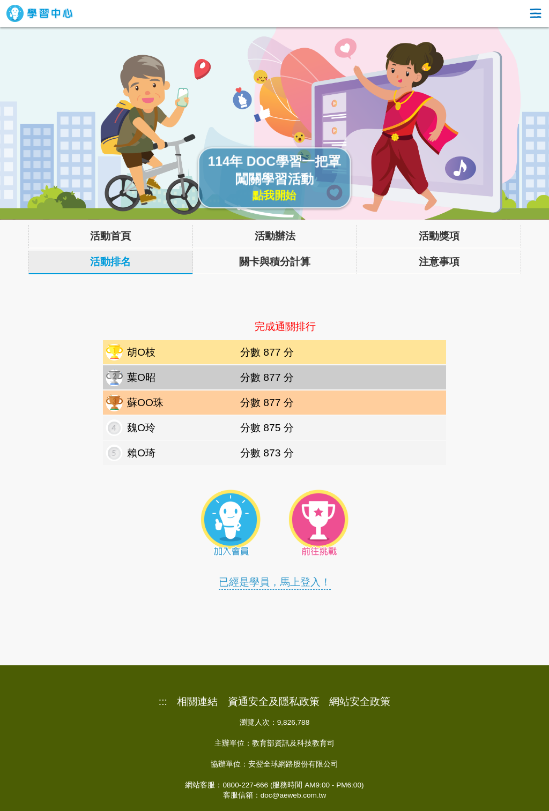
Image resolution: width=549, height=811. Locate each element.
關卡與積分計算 (274, 261)
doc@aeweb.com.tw (294, 795)
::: (163, 701)
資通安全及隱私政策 (274, 701)
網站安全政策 (359, 701)
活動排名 (110, 261)
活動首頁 (110, 236)
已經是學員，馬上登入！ (275, 582)
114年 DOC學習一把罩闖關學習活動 (274, 178)
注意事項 (439, 261)
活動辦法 (275, 236)
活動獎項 (439, 236)
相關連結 (197, 701)
